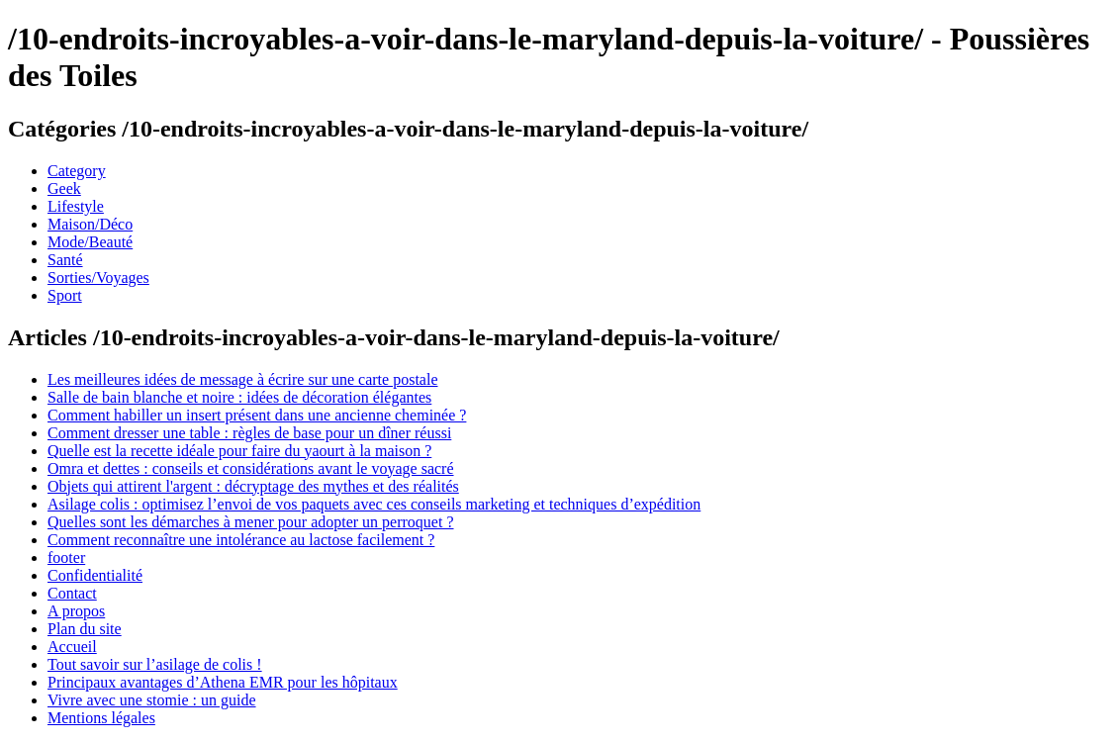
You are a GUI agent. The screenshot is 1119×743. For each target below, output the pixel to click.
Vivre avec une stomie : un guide (151, 700)
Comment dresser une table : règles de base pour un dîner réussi (249, 432)
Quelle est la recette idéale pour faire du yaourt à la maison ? (239, 450)
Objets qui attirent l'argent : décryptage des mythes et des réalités (253, 486)
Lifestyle (75, 206)
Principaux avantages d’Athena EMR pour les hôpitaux (222, 682)
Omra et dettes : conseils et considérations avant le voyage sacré (250, 468)
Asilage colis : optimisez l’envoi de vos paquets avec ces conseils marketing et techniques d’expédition (373, 504)
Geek (64, 188)
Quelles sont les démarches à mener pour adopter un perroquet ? (250, 521)
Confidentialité (94, 575)
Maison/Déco (90, 224)
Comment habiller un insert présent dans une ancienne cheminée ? (256, 415)
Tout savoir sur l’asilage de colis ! (154, 664)
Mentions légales (101, 717)
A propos (76, 611)
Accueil (72, 646)
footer (66, 557)
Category (76, 170)
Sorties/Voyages (98, 277)
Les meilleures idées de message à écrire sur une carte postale (242, 379)
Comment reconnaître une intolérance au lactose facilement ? (240, 539)
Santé (65, 259)
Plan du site (84, 628)
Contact (72, 593)
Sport (64, 295)
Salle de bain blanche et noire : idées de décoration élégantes (239, 397)
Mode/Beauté (90, 241)
